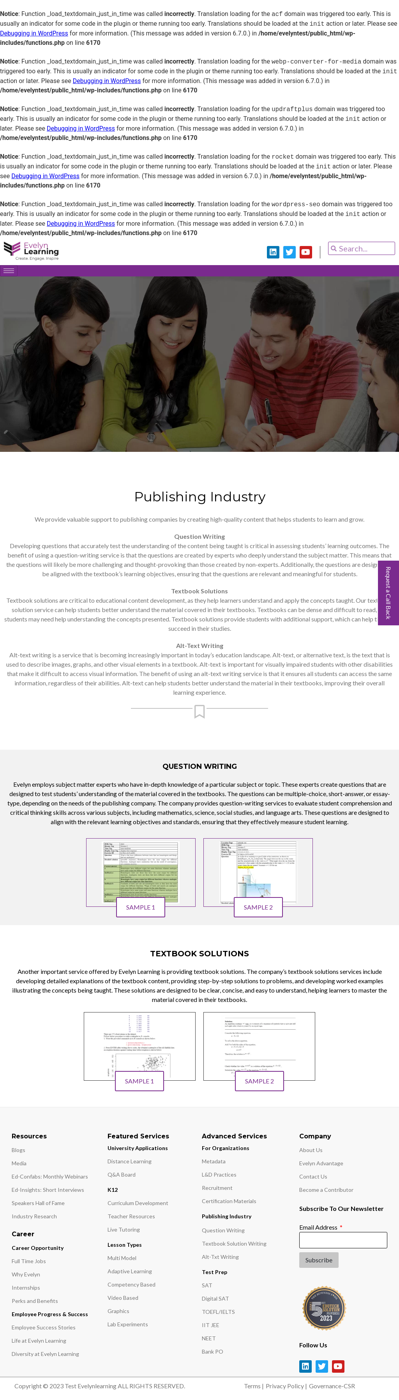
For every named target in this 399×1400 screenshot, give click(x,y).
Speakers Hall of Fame (38, 1205)
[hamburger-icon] (9, 270)
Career (23, 1236)
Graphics (118, 1313)
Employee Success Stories (44, 1329)
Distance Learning (130, 1163)
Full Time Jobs (29, 1263)
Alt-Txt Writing (220, 1258)
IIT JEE (210, 1327)
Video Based (123, 1299)
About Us (311, 1152)
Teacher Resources (131, 1218)
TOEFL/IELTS (218, 1313)
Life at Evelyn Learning (39, 1342)
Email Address (319, 1229)
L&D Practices (219, 1176)
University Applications (138, 1150)
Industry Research (34, 1218)
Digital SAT (215, 1300)
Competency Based (131, 1286)
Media (19, 1165)
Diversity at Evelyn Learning (45, 1355)
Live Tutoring (124, 1231)
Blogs (18, 1152)
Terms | (254, 1387)
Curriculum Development (138, 1205)
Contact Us (313, 1178)
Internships (26, 1289)
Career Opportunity (38, 1249)
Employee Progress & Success (50, 1316)
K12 (113, 1191)
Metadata (214, 1163)
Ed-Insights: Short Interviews (48, 1191)
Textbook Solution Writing (234, 1245)
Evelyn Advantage (321, 1165)
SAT (207, 1287)
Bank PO (212, 1353)
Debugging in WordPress (34, 33)
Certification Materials (229, 1203)
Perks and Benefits (35, 1302)
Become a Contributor (326, 1191)
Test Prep (214, 1274)
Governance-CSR (332, 1387)
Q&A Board (122, 1176)
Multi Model (122, 1260)
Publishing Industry (226, 1218)
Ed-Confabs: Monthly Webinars (50, 1178)
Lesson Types (125, 1246)
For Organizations (225, 1150)
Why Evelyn (26, 1276)
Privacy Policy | (286, 1387)
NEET (209, 1340)
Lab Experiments (128, 1326)
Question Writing (223, 1232)
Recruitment (217, 1189)
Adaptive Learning (130, 1273)
